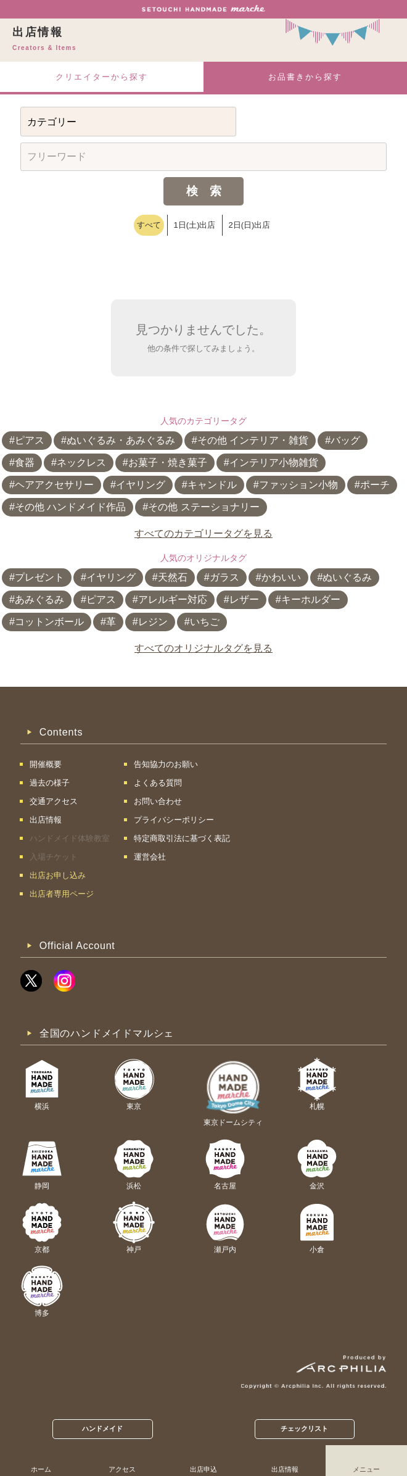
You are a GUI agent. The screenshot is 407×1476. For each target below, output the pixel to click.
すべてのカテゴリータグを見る (203, 533)
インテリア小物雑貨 (273, 462)
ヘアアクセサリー (54, 484)
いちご (205, 621)
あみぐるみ (39, 599)
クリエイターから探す (102, 76)
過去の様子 (50, 782)
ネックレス (81, 462)
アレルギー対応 (172, 599)
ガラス (224, 577)
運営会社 (150, 856)
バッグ (345, 440)
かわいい (281, 577)
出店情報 (284, 1469)
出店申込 (203, 1469)
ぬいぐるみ (347, 577)
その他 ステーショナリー (203, 507)
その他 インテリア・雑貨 (252, 440)
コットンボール (49, 621)
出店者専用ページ (62, 893)
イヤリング (140, 484)
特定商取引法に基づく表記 (182, 838)
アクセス (122, 1469)
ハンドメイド (102, 1428)
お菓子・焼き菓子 (167, 462)
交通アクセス (54, 801)
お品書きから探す (305, 76)
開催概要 (46, 764)
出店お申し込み (58, 875)
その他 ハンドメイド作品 (70, 507)
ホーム (41, 1469)
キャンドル (212, 484)
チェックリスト (305, 1428)
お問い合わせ (158, 801)
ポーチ (375, 484)
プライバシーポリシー (174, 819)
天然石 (172, 577)
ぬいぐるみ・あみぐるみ (121, 440)
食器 (25, 462)
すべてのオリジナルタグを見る (203, 648)
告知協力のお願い (166, 764)
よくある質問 (158, 782)
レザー (244, 599)
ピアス (29, 440)
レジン (153, 621)
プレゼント (39, 577)
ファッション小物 (298, 484)
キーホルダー (310, 599)
